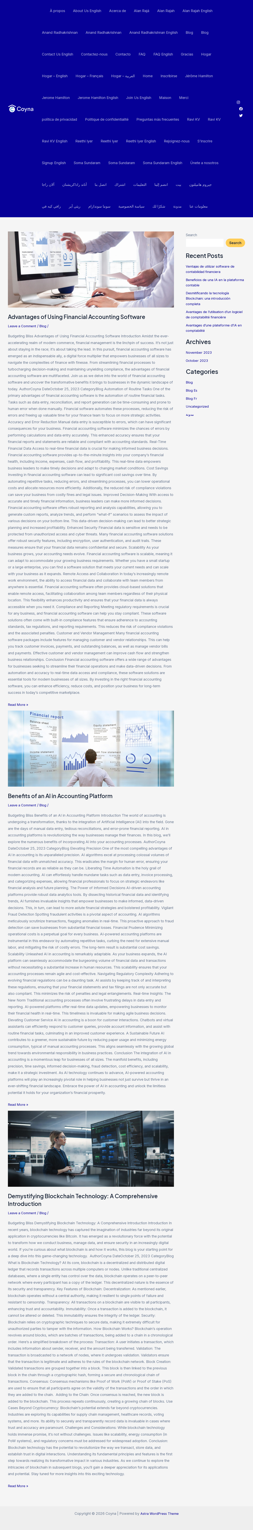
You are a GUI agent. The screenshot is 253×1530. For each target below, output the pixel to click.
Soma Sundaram (55, 163)
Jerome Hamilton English (96, 98)
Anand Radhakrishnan (59, 32)
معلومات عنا (167, 206)
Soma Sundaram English (128, 163)
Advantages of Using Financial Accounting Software (81, 316)
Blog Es (192, 390)
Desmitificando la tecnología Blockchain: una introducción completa (209, 298)
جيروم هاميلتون (175, 184)
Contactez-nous (93, 54)
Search (191, 235)
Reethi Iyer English (106, 141)
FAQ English (159, 54)
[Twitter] (241, 115)
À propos (56, 11)
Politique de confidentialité (63, 119)
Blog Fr (191, 398)
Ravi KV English (194, 119)
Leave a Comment (23, 326)
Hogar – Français (88, 76)
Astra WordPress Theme (159, 1513)
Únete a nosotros (170, 163)
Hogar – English (54, 76)
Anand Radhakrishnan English (151, 32)
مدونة (147, 206)
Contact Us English (57, 54)
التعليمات (116, 184)
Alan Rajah (161, 11)
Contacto (121, 54)
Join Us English (136, 98)
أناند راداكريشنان (54, 184)
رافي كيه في (202, 184)
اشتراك (97, 184)
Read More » (18, 704)
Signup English (194, 141)
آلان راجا (197, 163)
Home (145, 76)
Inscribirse (165, 76)
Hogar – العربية (121, 76)
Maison (162, 98)
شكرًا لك (129, 206)
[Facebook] (241, 109)
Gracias (183, 54)
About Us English (85, 11)
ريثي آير (47, 206)
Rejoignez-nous (140, 141)
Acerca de (114, 11)
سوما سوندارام (71, 206)
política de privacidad (209, 98)
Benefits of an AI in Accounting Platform (63, 795)
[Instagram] (238, 102)
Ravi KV (148, 119)
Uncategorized (198, 406)
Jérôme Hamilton (195, 76)
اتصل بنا (79, 184)
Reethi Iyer (50, 141)
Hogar (201, 54)
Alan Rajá (138, 11)
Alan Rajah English (192, 11)
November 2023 (199, 352)
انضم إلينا (137, 184)
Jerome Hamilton (55, 98)
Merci (180, 98)
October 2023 (197, 360)
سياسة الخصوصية (103, 206)
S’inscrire (167, 141)
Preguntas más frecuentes (113, 119)
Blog (186, 32)
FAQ (139, 54)
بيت (154, 184)
